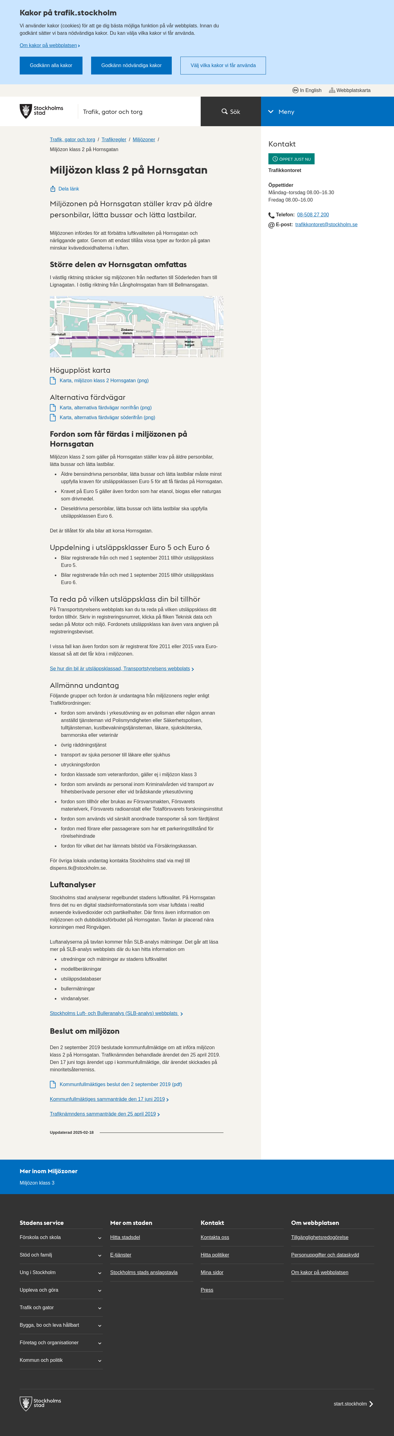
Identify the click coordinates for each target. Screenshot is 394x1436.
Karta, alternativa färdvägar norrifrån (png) (106, 407)
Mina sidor (212, 1272)
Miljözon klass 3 (37, 1182)
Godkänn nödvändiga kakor (131, 65)
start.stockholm (354, 1404)
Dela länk (64, 188)
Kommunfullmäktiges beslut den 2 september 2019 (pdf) (121, 1084)
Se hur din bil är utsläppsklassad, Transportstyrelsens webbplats (120, 668)
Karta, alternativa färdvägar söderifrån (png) (107, 417)
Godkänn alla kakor (51, 65)
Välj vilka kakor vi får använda (223, 65)
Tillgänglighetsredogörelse (319, 1237)
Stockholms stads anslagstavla (144, 1272)
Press (207, 1290)
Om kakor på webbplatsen (48, 45)
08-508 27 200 (313, 214)
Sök (231, 111)
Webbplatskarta (350, 90)
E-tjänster (120, 1255)
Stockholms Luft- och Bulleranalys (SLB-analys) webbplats (114, 1013)
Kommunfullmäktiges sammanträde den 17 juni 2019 (107, 1099)
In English (306, 90)
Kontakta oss (215, 1237)
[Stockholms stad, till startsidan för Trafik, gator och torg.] (106, 111)
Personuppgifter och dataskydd (325, 1255)
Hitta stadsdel (125, 1237)
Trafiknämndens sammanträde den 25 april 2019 (103, 1114)
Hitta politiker (215, 1255)
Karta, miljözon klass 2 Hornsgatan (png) (104, 380)
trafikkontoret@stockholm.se (327, 224)
